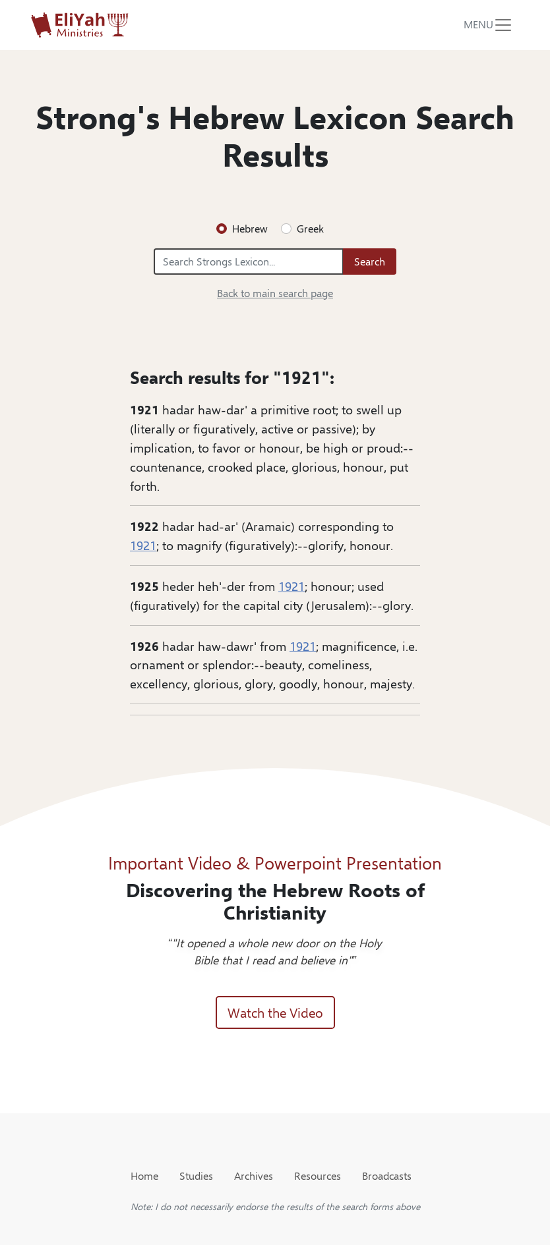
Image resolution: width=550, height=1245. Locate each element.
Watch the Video (275, 1012)
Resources (317, 1175)
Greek (310, 228)
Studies (196, 1175)
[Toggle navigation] (489, 25)
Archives (253, 1175)
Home (144, 1175)
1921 (143, 544)
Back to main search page (275, 293)
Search (369, 261)
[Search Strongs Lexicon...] (249, 261)
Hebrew (250, 228)
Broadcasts (387, 1175)
